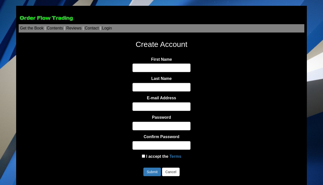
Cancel (170, 172)
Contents (55, 28)
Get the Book (31, 28)
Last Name (161, 78)
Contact (92, 28)
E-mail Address (161, 98)
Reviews (74, 28)
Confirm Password (161, 137)
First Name (161, 59)
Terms (175, 156)
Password (161, 117)
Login (107, 28)
